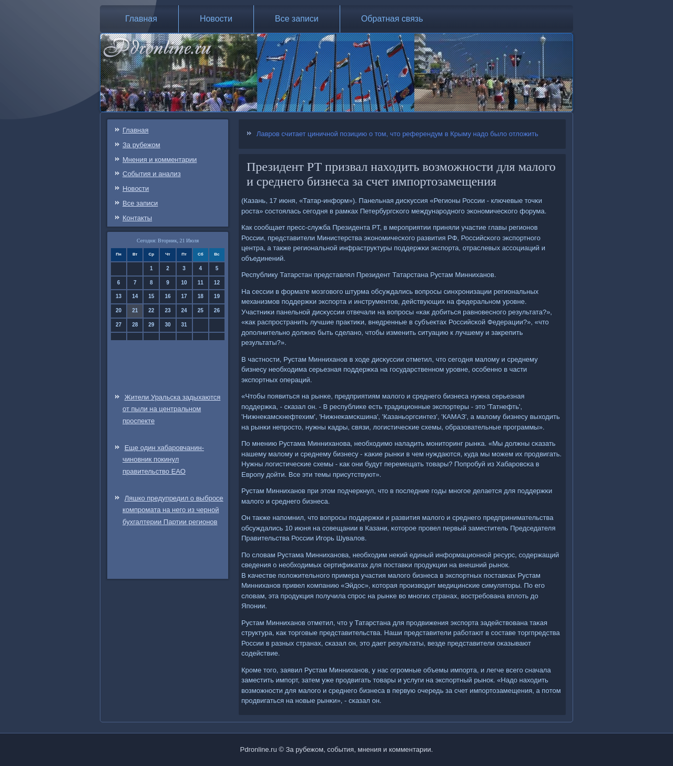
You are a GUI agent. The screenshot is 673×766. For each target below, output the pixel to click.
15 (151, 296)
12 (217, 282)
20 (118, 310)
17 (184, 296)
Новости (216, 18)
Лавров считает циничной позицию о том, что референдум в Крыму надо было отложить (397, 134)
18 (200, 296)
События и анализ (152, 174)
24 (184, 310)
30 (167, 325)
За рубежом (141, 145)
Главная (141, 18)
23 (167, 310)
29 (151, 325)
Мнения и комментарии (160, 160)
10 (184, 282)
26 (217, 310)
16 (167, 296)
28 (135, 325)
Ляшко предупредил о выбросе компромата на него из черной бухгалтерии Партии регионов (173, 510)
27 (118, 325)
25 (200, 310)
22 (151, 310)
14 (135, 296)
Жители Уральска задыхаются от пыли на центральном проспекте (171, 409)
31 (184, 325)
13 (118, 296)
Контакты (137, 218)
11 (200, 282)
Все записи (297, 18)
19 (217, 296)
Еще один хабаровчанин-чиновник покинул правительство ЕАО (163, 460)
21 (135, 310)
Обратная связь (392, 18)
